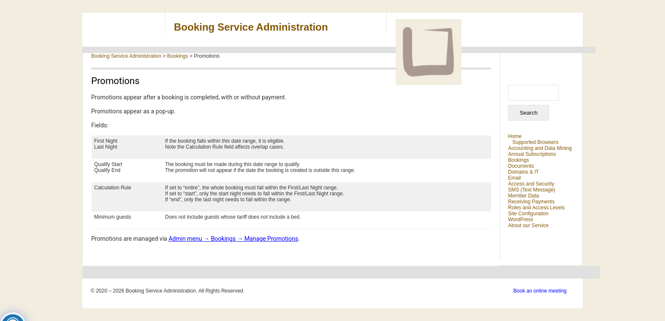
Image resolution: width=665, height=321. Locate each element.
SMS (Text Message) (531, 190)
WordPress (520, 219)
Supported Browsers (535, 142)
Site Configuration (528, 214)
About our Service (528, 225)
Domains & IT (523, 172)
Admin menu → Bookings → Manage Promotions (233, 238)
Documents (521, 166)
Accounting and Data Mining (540, 148)
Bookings (518, 160)
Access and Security (531, 184)
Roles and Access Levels (536, 208)
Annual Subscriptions (532, 154)
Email (514, 178)
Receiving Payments (531, 202)
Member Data (523, 196)
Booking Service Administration (251, 27)
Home (515, 136)
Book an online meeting (540, 291)
